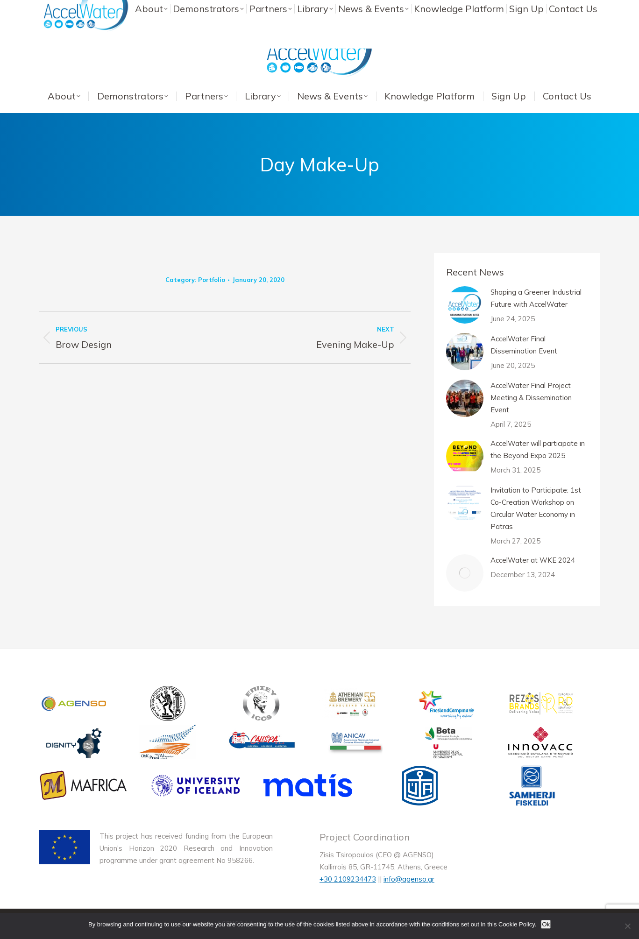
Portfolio (211, 279)
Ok (546, 924)
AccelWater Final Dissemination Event (523, 344)
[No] (627, 926)
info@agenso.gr (408, 879)
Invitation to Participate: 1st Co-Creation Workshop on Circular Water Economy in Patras (535, 508)
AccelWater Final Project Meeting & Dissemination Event (531, 397)
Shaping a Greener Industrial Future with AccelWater (536, 298)
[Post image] (464, 305)
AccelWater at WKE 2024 (532, 560)
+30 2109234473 (348, 879)
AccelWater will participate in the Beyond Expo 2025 (537, 449)
